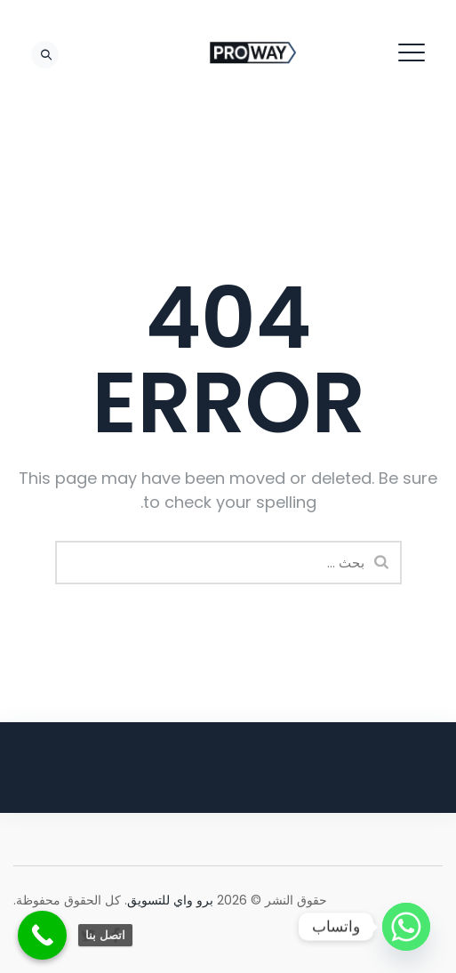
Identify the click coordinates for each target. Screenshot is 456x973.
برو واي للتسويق (170, 900)
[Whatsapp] (406, 927)
